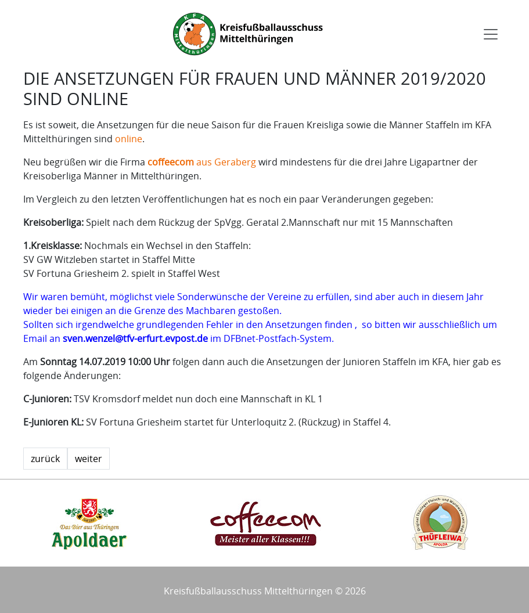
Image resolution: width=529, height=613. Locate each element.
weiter (88, 458)
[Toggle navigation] (490, 34)
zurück (45, 458)
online (128, 138)
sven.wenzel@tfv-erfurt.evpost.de (135, 338)
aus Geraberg (201, 162)
